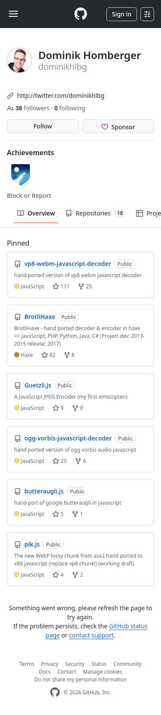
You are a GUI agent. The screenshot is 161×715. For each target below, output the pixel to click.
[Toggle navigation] (13, 13)
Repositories (95, 213)
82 (48, 355)
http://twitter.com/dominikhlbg (60, 95)
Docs (45, 671)
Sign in (121, 14)
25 (85, 286)
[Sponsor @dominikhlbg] (118, 126)
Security (75, 664)
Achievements (30, 152)
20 (59, 461)
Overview (36, 213)
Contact (67, 671)
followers (29, 108)
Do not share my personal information (80, 679)
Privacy (49, 664)
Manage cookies (102, 671)
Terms (26, 664)
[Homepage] (81, 14)
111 (61, 286)
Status (98, 664)
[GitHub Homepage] (55, 692)
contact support (91, 635)
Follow (42, 126)
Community (127, 664)
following (69, 108)
